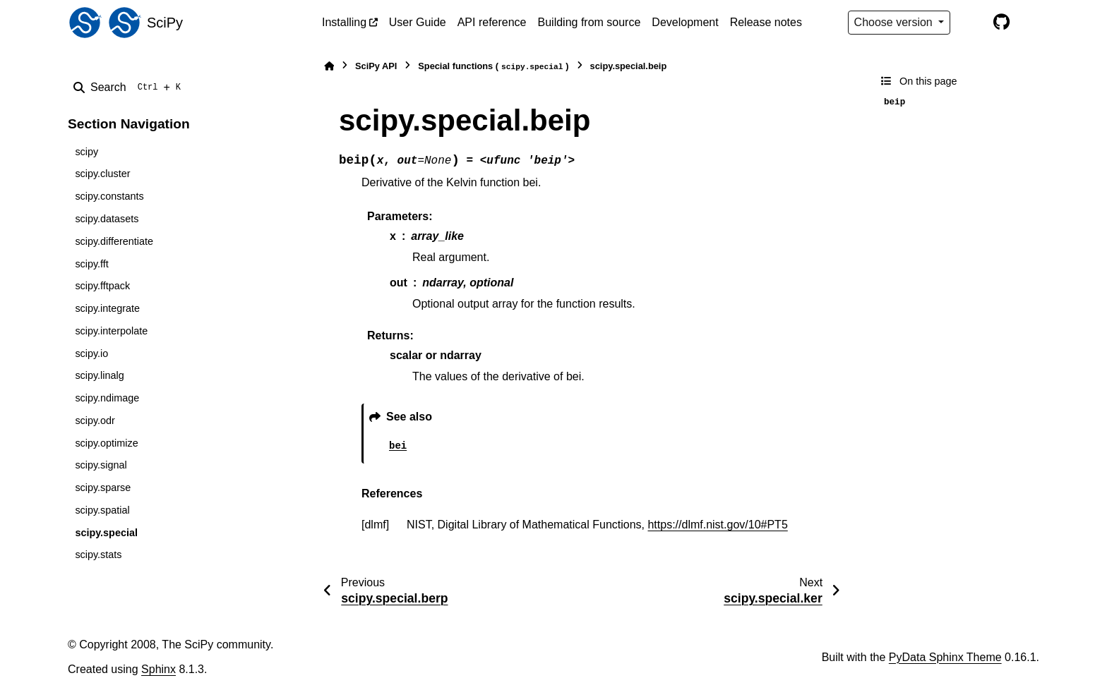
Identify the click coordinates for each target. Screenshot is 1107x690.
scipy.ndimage (107, 398)
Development (685, 22)
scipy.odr (95, 420)
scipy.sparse (103, 487)
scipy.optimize (106, 443)
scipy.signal (100, 465)
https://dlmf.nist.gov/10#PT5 (717, 525)
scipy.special (106, 532)
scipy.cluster (102, 173)
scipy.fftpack (102, 285)
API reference (492, 22)
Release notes (766, 22)
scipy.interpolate (111, 331)
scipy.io (91, 353)
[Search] (130, 87)
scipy (86, 151)
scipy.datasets (106, 218)
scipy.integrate (107, 308)
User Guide (417, 22)
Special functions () (493, 67)
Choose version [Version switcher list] (895, 22)
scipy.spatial (102, 510)
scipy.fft (91, 264)
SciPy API (376, 66)
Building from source (589, 22)
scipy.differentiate (114, 241)
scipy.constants (109, 196)
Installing (344, 22)
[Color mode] (971, 23)
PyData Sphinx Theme (945, 657)
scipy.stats (98, 554)
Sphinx (158, 669)
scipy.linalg (99, 375)
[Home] (329, 66)
